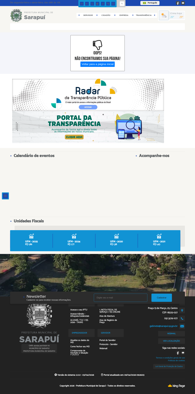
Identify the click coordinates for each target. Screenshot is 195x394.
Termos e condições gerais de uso (170, 358)
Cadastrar (161, 297)
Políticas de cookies (176, 360)
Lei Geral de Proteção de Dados (169, 366)
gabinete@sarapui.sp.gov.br (164, 326)
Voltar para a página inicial (98, 64)
